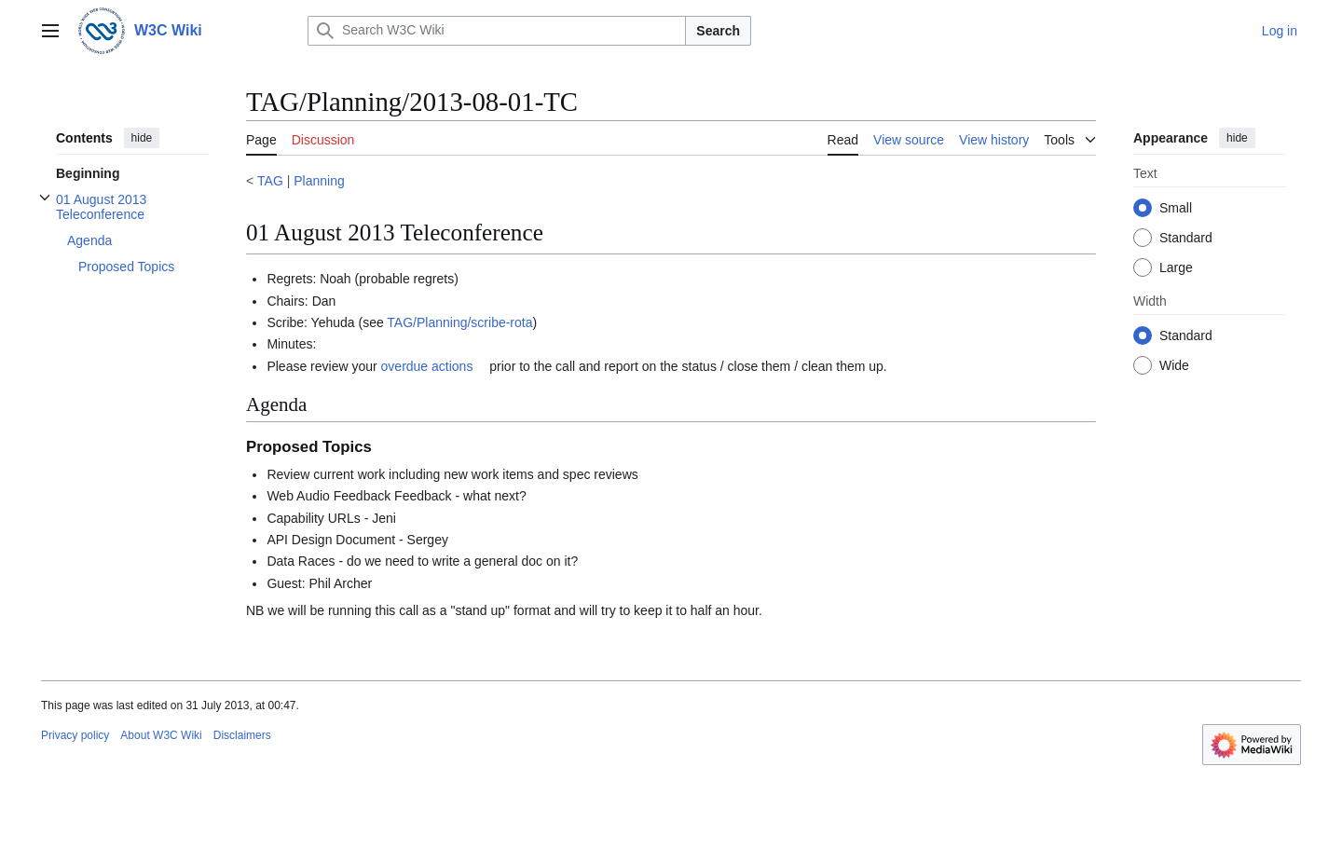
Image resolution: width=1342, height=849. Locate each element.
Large (1176, 267)
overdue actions (427, 366)
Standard (1185, 237)
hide (142, 137)
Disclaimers (242, 735)
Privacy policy (75, 735)
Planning (319, 180)
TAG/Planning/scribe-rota (459, 322)
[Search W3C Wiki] (497, 31)
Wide (1174, 365)
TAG (270, 180)
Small (1175, 207)
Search (718, 30)
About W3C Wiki (160, 735)
